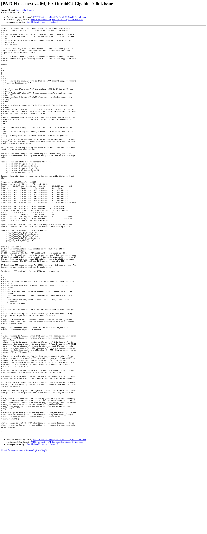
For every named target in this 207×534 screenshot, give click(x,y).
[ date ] (29, 22)
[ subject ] (45, 22)
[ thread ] (36, 22)
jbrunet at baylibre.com (25, 10)
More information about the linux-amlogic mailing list (24, 531)
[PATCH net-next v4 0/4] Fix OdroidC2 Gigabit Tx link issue (59, 17)
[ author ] (54, 22)
